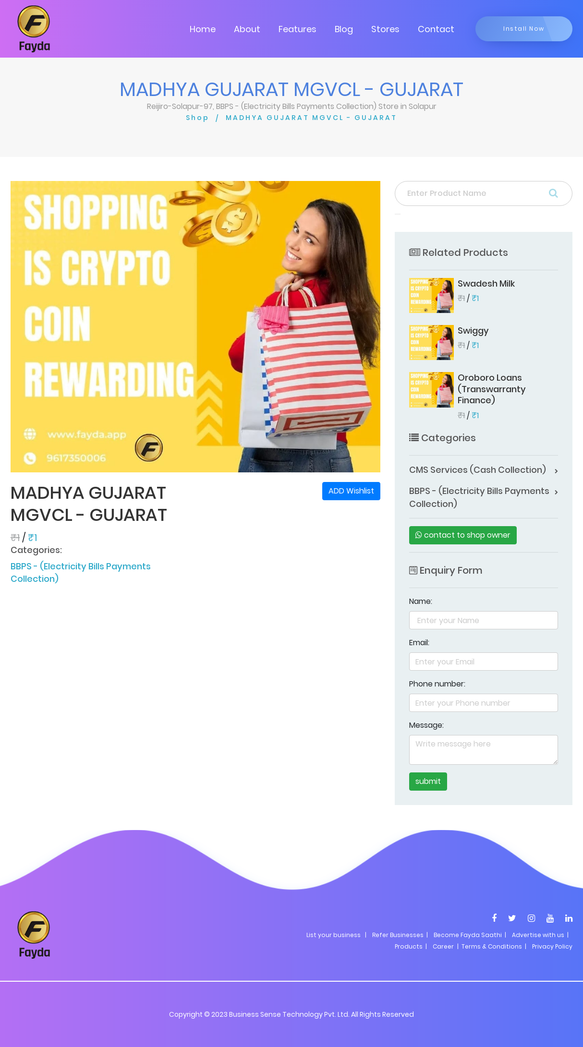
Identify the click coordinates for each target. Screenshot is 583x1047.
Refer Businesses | (400, 935)
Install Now (524, 28)
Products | (411, 946)
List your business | (336, 935)
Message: (426, 725)
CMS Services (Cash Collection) (477, 470)
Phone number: (437, 683)
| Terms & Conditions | (491, 946)
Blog (344, 29)
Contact (436, 29)
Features (297, 29)
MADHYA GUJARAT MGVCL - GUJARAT (311, 117)
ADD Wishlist (351, 490)
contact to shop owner (462, 535)
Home (203, 29)
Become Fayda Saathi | (470, 935)
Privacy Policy (552, 946)
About (247, 29)
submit (428, 781)
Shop (197, 117)
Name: (420, 601)
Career (443, 946)
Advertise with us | (540, 935)
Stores (385, 29)
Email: (419, 642)
